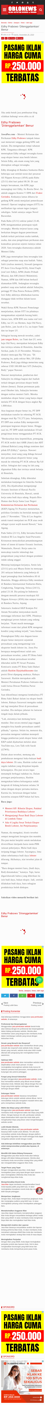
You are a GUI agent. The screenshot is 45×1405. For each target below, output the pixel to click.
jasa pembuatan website (21, 1026)
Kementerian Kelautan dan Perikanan (19, 505)
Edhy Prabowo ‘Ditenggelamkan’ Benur (17, 124)
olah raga (40, 991)
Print (11, 38)
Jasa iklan (5, 1184)
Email (19, 38)
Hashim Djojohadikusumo (21, 670)
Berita (21, 991)
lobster (33, 855)
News (34, 991)
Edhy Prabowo (19, 138)
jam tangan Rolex (9, 339)
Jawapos (27, 991)
